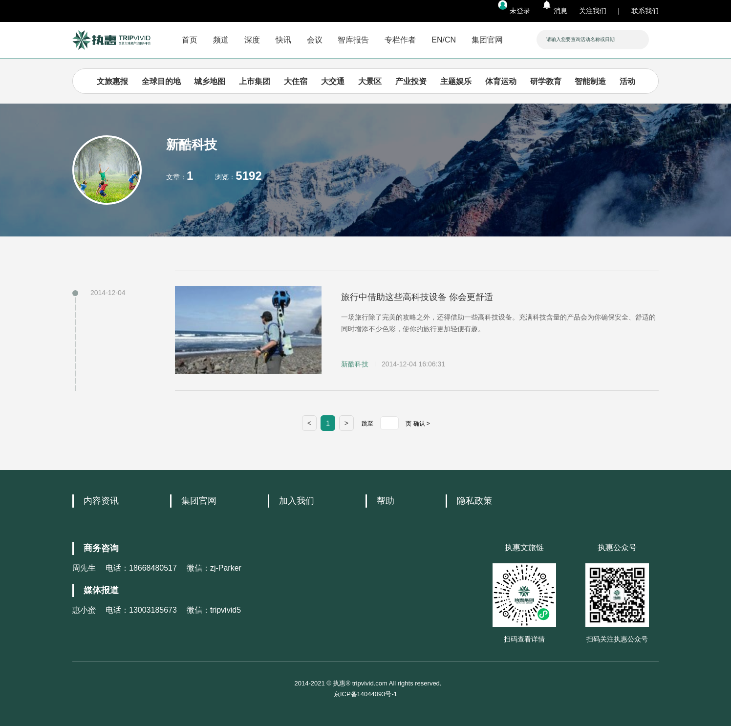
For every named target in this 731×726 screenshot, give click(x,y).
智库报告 (353, 40)
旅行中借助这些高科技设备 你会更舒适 (417, 297)
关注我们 (592, 11)
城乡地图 (209, 81)
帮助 (385, 501)
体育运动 (500, 81)
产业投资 (411, 81)
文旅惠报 (112, 81)
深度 (252, 40)
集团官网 (487, 40)
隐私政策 (474, 501)
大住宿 (295, 81)
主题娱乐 (456, 81)
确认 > (421, 423)
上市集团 (254, 81)
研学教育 (545, 81)
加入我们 (296, 501)
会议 (314, 40)
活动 (627, 81)
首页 (189, 40)
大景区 (370, 81)
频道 (221, 40)
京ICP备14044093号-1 (365, 694)
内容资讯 (101, 501)
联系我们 (645, 11)
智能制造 (590, 81)
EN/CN (443, 40)
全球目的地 (161, 81)
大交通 (332, 81)
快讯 (283, 40)
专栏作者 (400, 40)
